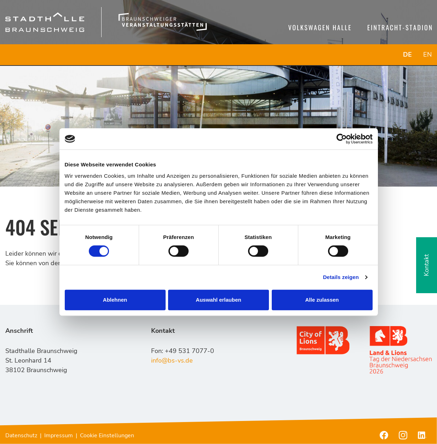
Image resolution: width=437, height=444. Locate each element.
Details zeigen (341, 277)
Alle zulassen (322, 300)
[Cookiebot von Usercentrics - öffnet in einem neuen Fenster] (342, 138)
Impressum (58, 435)
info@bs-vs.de (172, 360)
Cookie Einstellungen (107, 435)
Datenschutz (21, 435)
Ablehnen (115, 300)
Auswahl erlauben (218, 300)
